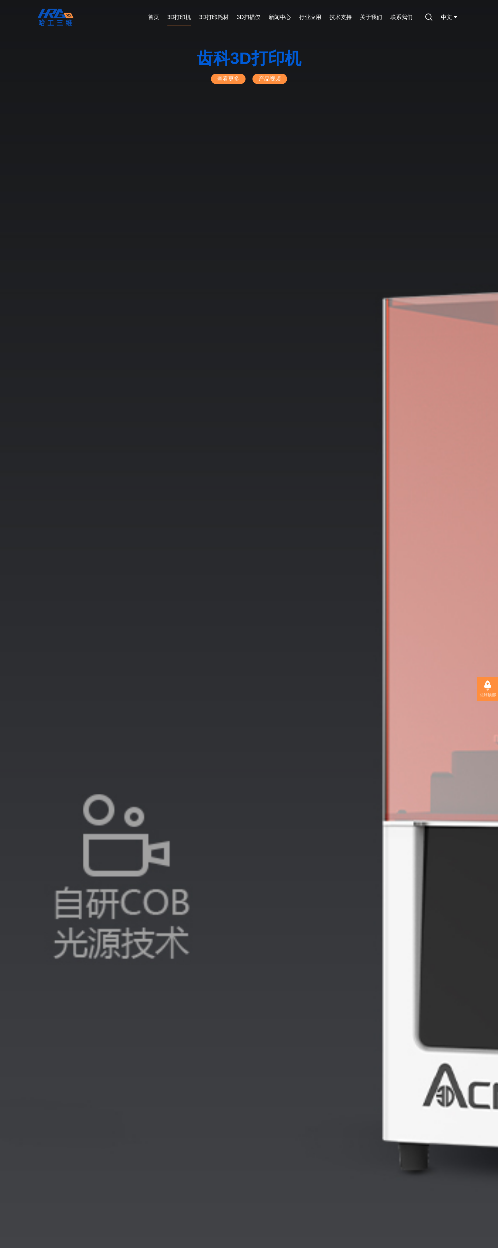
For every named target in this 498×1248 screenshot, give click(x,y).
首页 (153, 17)
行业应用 (310, 17)
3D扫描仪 (248, 17)
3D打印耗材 (213, 17)
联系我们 (401, 17)
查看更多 (228, 79)
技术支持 (341, 17)
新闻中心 (280, 17)
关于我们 (371, 17)
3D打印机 (179, 17)
